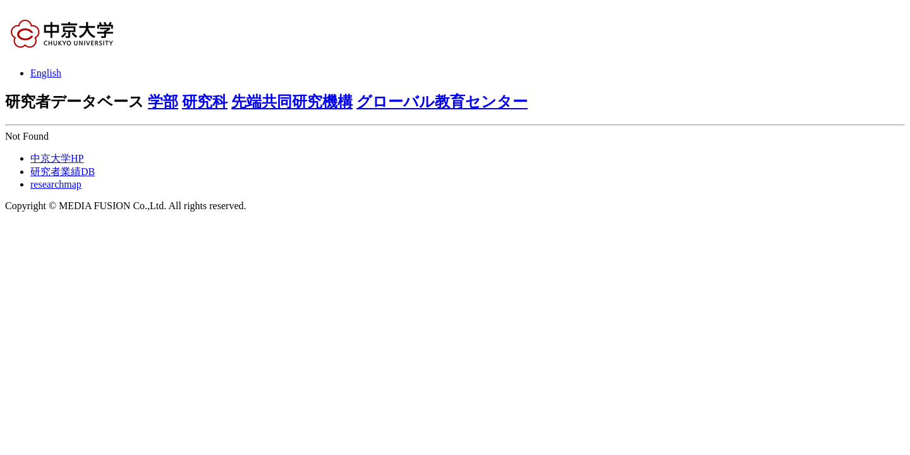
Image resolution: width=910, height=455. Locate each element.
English (45, 73)
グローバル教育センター (442, 102)
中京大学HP (56, 158)
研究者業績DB (62, 171)
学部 (163, 102)
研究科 (205, 102)
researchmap (56, 184)
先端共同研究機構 (292, 102)
